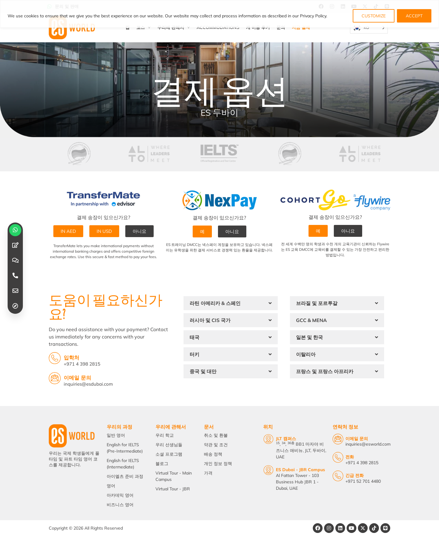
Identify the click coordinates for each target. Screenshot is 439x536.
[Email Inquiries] (55, 378)
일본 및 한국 (309, 337)
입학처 (71, 357)
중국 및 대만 (203, 371)
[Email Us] (338, 439)
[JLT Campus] (268, 439)
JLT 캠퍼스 (286, 438)
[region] (219, 14)
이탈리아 (306, 354)
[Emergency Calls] (338, 476)
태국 (194, 337)
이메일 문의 (77, 377)
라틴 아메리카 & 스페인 (215, 303)
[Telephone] (338, 457)
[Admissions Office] (55, 358)
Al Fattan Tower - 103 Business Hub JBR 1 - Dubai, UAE (297, 482)
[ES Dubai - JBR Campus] (268, 470)
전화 (349, 457)
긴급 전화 (354, 475)
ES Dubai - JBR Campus (300, 469)
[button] (231, 303)
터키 (194, 354)
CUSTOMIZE (374, 16)
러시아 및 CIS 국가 (210, 320)
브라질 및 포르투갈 (316, 303)
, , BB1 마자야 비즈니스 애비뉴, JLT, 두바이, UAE (301, 450)
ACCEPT (414, 16)
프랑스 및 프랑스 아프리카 (324, 371)
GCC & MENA (311, 320)
